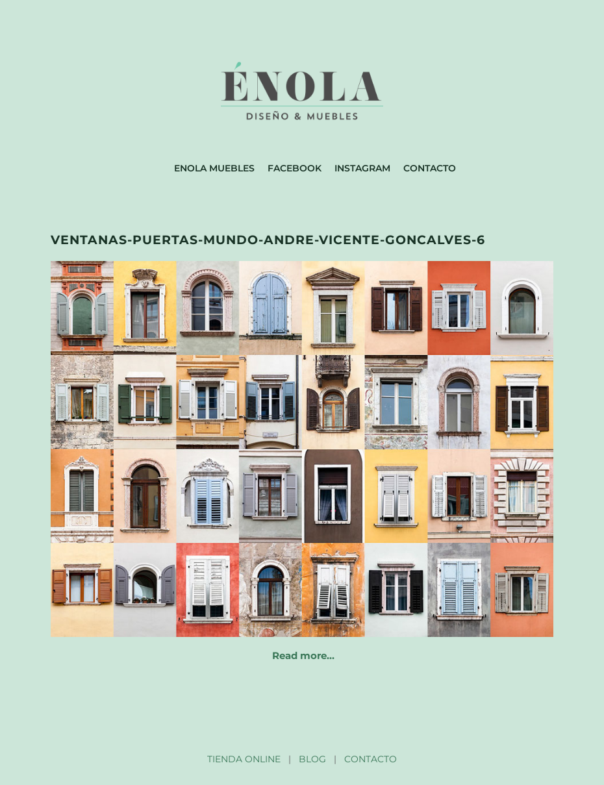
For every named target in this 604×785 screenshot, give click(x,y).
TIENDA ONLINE (244, 759)
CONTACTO (370, 759)
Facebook (294, 168)
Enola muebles (214, 168)
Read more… (303, 655)
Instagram (362, 168)
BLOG (312, 759)
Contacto (429, 168)
